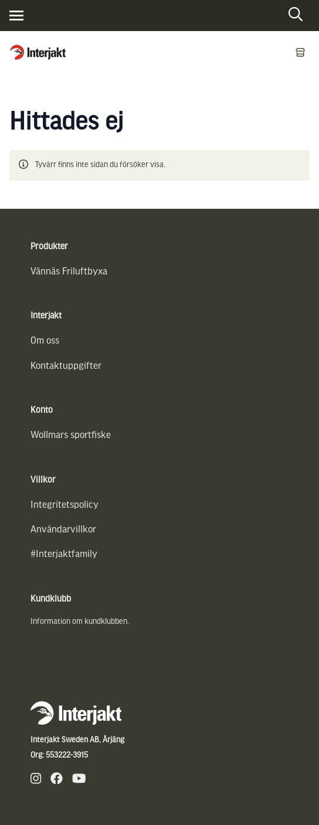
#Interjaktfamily (63, 553)
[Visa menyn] (16, 16)
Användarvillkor (63, 529)
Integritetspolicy (64, 504)
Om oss (44, 340)
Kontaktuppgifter (65, 365)
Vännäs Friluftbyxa (68, 271)
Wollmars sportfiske (70, 434)
